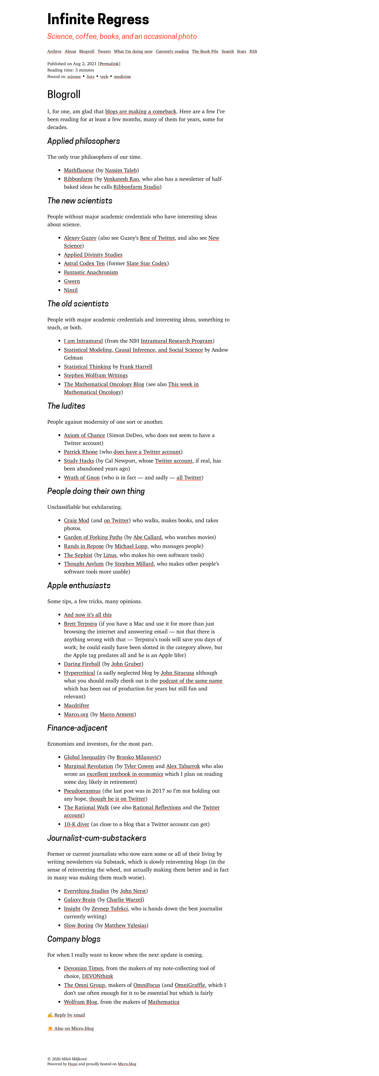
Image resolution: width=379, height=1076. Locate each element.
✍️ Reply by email (66, 1014)
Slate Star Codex (147, 262)
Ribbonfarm (78, 177)
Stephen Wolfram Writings (96, 374)
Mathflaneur (79, 169)
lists (90, 75)
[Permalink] (109, 62)
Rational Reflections (157, 806)
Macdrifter (76, 704)
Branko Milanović (138, 756)
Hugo (72, 1062)
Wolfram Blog (80, 1000)
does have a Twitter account (147, 450)
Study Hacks (79, 459)
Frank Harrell (136, 365)
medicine (122, 75)
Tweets (104, 50)
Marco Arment (116, 713)
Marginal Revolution (88, 764)
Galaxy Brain (80, 898)
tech (104, 75)
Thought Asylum (84, 562)
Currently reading (172, 50)
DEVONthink (97, 974)
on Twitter (116, 519)
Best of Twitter (157, 236)
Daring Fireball (82, 662)
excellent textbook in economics (125, 772)
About (70, 50)
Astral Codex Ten (84, 262)
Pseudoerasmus (82, 789)
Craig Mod (76, 519)
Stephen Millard (134, 562)
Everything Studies (86, 889)
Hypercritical (79, 671)
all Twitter (189, 476)
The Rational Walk (86, 806)
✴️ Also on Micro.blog (70, 1027)
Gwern (72, 280)
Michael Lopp (131, 544)
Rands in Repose (84, 544)
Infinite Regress (98, 21)
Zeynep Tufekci (110, 907)
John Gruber (126, 662)
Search (228, 50)
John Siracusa (177, 671)
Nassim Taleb (121, 169)
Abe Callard (147, 536)
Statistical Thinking (87, 365)
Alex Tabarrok (183, 764)
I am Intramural (83, 339)
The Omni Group (84, 983)
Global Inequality (85, 756)
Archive (54, 50)
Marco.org (76, 713)
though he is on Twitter (117, 797)
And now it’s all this (88, 613)
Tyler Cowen (139, 764)
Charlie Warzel (124, 898)
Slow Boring (78, 924)
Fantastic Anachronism (91, 271)
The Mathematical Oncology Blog (104, 383)
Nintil (71, 288)
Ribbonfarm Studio (136, 185)
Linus (109, 553)
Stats (241, 50)
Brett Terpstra (80, 622)
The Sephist (78, 553)
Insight (72, 907)
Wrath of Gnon (82, 476)
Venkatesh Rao (121, 177)
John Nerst (133, 889)
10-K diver (76, 823)
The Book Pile (205, 50)
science (74, 75)
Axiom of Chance (84, 434)
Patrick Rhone (81, 450)
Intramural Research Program (176, 339)
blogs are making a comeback (140, 110)
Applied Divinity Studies (93, 253)
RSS (253, 50)
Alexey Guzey (80, 236)
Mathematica (163, 1000)
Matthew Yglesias (125, 924)
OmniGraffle (190, 983)
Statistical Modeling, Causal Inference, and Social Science (133, 348)
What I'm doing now (133, 50)
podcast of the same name (190, 679)
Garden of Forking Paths (93, 536)
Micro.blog (127, 1062)
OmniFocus (146, 983)
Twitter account (173, 459)
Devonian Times (83, 967)
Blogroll (86, 50)
